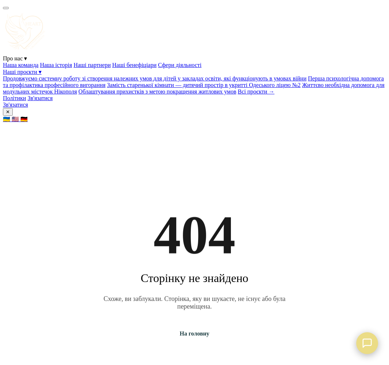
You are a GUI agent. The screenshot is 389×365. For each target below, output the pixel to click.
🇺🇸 (16, 119)
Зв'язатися (40, 98)
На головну (194, 333)
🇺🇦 (7, 119)
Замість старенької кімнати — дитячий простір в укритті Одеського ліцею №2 (204, 85)
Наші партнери (92, 65)
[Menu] (6, 8)
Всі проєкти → (256, 91)
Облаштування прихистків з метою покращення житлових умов (157, 91)
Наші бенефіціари (134, 65)
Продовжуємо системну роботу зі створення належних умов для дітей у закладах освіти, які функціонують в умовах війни (154, 78)
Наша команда (21, 65)
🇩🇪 (24, 119)
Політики (14, 98)
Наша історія (56, 65)
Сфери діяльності (179, 65)
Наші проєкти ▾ (22, 72)
